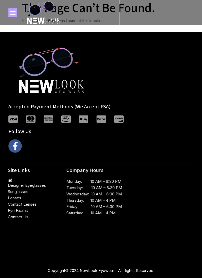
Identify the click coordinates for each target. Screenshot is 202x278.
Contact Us (11, 216)
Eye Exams (11, 210)
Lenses (7, 197)
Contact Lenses (15, 204)
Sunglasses (11, 191)
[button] (12, 12)
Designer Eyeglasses (20, 185)
